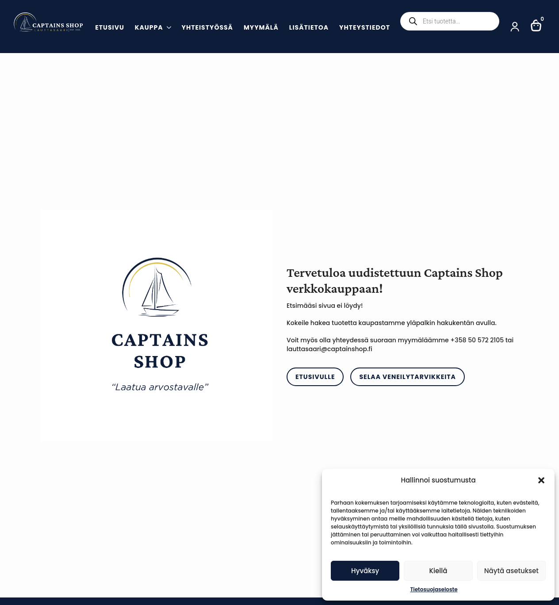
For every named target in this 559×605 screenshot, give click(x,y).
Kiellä (438, 570)
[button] (541, 480)
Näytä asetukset (511, 570)
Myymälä (261, 28)
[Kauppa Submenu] (167, 28)
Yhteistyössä (207, 28)
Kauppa (149, 28)
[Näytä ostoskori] (536, 23)
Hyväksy (365, 570)
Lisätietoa (309, 28)
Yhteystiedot (364, 28)
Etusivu (109, 28)
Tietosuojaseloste (433, 589)
